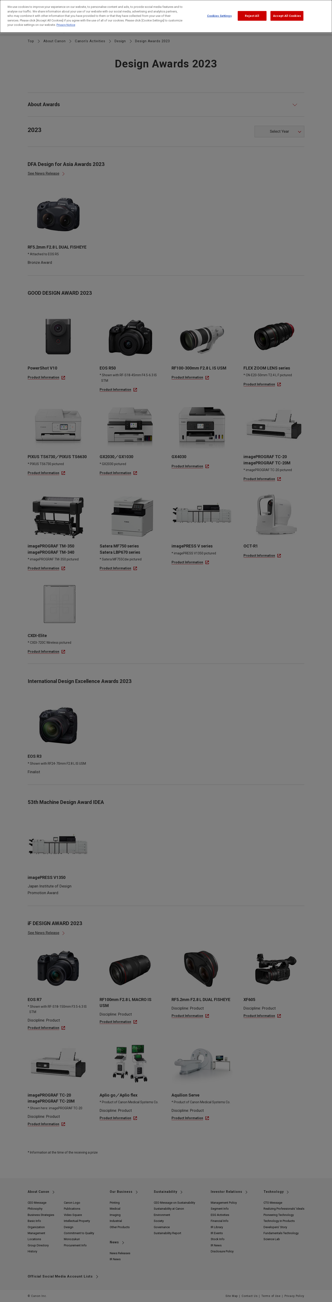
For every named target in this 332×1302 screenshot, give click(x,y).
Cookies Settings (219, 12)
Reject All (252, 12)
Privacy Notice (65, 21)
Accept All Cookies (287, 12)
